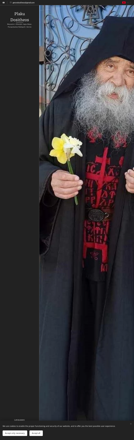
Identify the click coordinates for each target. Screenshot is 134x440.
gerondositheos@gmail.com (24, 2)
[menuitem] (19, 217)
